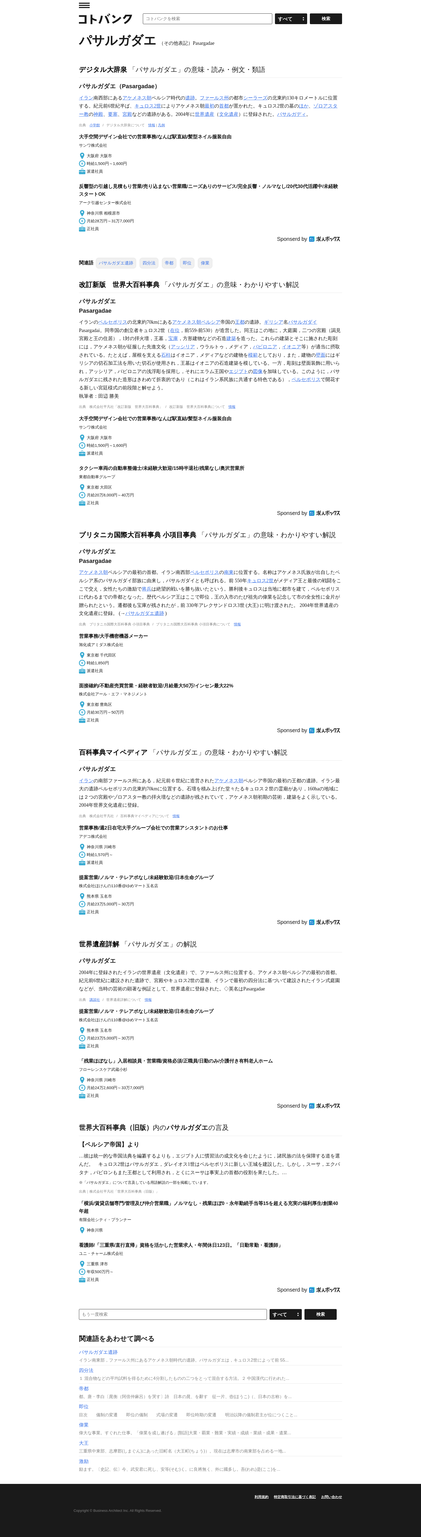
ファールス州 (214, 98)
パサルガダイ (302, 322)
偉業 (205, 263)
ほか (304, 106)
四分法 (149, 263)
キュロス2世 (148, 106)
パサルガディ (291, 114)
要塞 (113, 114)
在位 (175, 330)
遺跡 (190, 98)
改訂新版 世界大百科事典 (119, 284)
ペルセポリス (112, 322)
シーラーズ (255, 98)
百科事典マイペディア (113, 752)
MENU (84, 5)
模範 (253, 355)
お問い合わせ (331, 1497)
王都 (240, 322)
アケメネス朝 (136, 98)
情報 (151, 125)
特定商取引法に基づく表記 (295, 1497)
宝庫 (173, 338)
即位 (187, 263)
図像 (258, 371)
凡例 (161, 125)
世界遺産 (204, 114)
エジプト (238, 371)
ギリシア (273, 322)
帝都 (169, 263)
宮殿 (127, 114)
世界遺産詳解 (99, 944)
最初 (209, 106)
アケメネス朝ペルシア (196, 322)
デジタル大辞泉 (103, 69)
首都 (224, 106)
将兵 (146, 589)
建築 (231, 338)
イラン (86, 98)
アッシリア (183, 346)
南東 (229, 572)
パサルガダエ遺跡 (116, 263)
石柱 (166, 355)
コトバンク (105, 18)
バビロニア (265, 346)
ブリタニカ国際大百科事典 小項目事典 (137, 535)
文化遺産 (228, 114)
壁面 (320, 355)
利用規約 (261, 1497)
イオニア (291, 346)
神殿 (98, 114)
